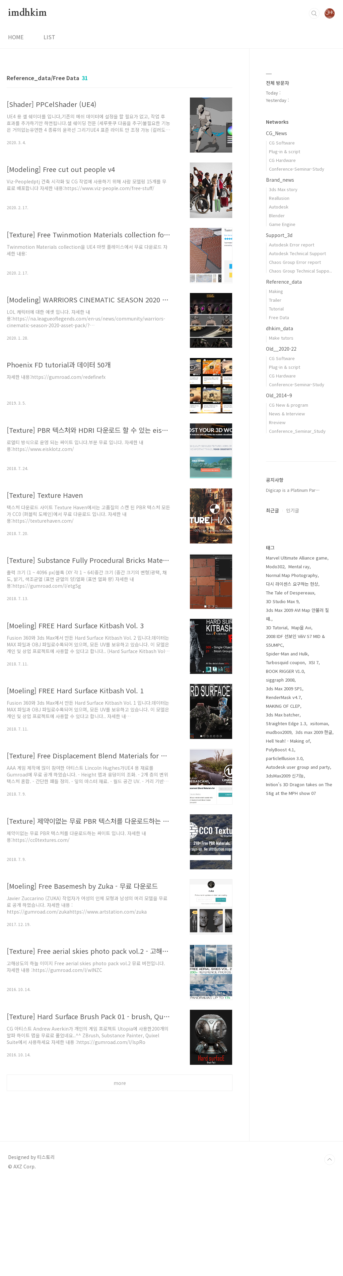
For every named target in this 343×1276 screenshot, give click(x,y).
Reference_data (284, 281)
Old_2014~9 (279, 395)
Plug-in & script (284, 151)
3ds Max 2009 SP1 (284, 889)
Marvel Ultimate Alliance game (296, 759)
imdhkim (27, 13)
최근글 (272, 711)
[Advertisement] (119, 1158)
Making (276, 291)
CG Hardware (282, 160)
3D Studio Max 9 (282, 802)
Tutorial (276, 308)
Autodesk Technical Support (297, 253)
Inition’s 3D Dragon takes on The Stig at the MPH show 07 (299, 989)
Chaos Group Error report (295, 262)
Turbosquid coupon (285, 863)
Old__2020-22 (281, 348)
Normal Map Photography (292, 776)
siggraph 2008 (280, 881)
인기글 (292, 711)
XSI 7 (314, 863)
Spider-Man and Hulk (287, 855)
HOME (15, 37)
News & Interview (287, 413)
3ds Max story (283, 189)
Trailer (275, 300)
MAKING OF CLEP (283, 907)
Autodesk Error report (291, 244)
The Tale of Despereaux (290, 794)
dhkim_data (279, 328)
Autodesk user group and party (298, 968)
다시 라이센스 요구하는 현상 (292, 785)
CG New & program (288, 405)
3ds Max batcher (282, 916)
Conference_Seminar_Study (297, 431)
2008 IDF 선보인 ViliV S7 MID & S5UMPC (295, 841)
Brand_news (280, 179)
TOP (329, 1253)
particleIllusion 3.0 (284, 959)
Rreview (277, 422)
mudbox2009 (278, 933)
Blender (277, 215)
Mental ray (299, 767)
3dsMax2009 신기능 (285, 977)
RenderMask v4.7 (283, 898)
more (120, 1083)
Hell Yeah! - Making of (288, 942)
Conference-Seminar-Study (296, 169)
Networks (277, 121)
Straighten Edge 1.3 (286, 924)
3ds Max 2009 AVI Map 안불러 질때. (297, 815)
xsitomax (319, 924)
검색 (314, 13)
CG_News (276, 133)
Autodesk (278, 207)
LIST (49, 37)
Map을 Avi (301, 828)
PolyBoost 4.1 (280, 950)
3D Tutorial (276, 828)
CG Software (282, 142)
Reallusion (279, 198)
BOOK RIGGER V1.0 (285, 872)
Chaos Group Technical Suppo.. (300, 271)
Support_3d (279, 235)
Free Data (279, 317)
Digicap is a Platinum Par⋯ (293, 691)
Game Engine (282, 224)
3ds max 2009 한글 (313, 933)
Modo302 (275, 767)
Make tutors (281, 338)
